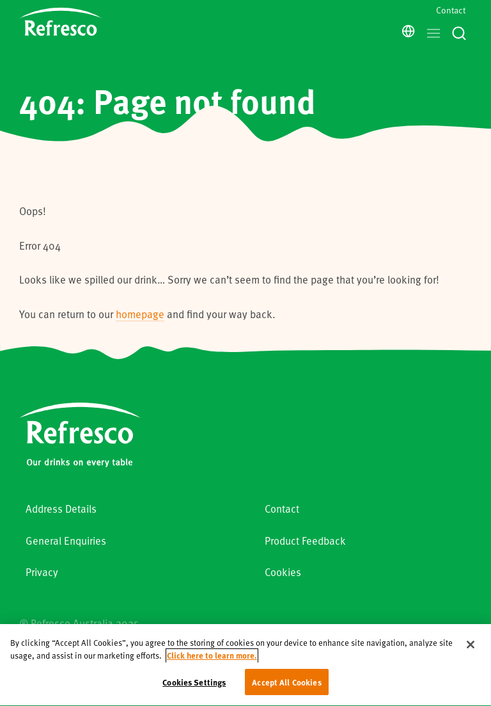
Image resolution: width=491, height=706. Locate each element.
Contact (450, 10)
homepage (140, 314)
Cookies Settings (194, 688)
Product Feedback (305, 540)
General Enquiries (66, 540)
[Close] (470, 651)
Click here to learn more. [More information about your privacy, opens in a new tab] (212, 661)
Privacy (42, 572)
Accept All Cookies (286, 688)
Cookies (283, 572)
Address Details (61, 508)
